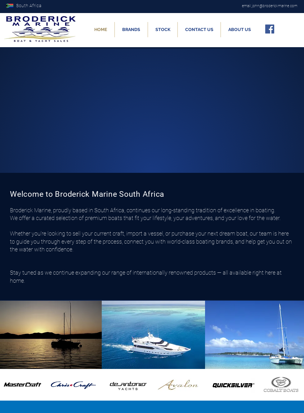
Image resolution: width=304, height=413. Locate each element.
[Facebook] (269, 29)
